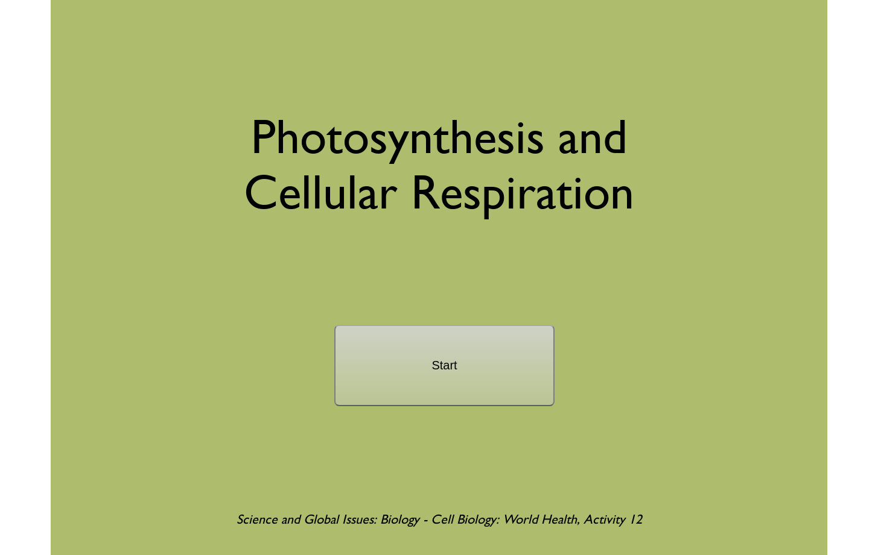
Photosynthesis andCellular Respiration (439, 163)
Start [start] (444, 365)
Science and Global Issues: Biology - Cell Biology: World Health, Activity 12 (439, 519)
